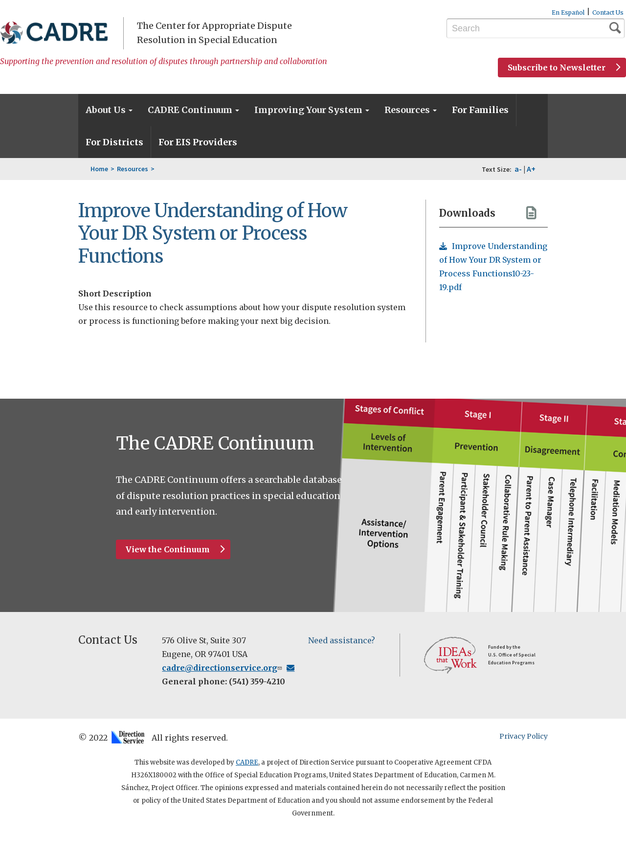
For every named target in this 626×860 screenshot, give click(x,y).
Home (99, 168)
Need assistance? (341, 640)
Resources (410, 109)
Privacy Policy (523, 736)
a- (518, 169)
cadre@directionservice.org (228, 668)
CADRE (247, 762)
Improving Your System (311, 109)
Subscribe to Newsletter (556, 67)
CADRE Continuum (193, 109)
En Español (568, 12)
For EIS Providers (197, 142)
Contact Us (608, 12)
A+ (531, 169)
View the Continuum (168, 549)
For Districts (114, 142)
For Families (480, 109)
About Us (109, 109)
